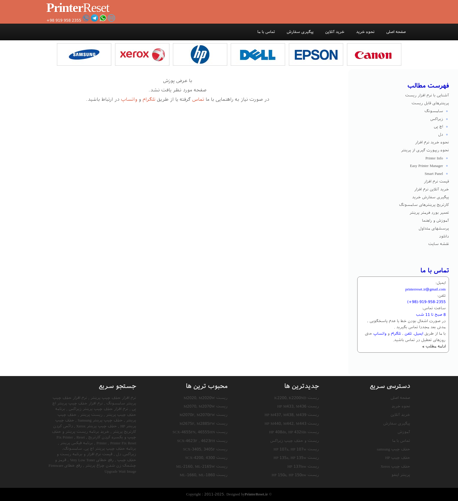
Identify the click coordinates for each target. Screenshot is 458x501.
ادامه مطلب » (434, 346)
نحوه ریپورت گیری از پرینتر (425, 150)
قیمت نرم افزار (436, 181)
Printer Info (434, 158)
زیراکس (436, 118)
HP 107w (298, 449)
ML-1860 (207, 474)
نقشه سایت (438, 243)
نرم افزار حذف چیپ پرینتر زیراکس (97, 408)
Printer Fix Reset (115, 443)
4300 (210, 457)
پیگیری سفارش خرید (430, 197)
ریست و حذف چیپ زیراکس (294, 440)
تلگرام (149, 99)
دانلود (444, 236)
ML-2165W (205, 466)
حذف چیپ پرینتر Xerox (96, 426)
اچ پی (438, 126)
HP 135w (298, 457)
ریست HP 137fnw (303, 466)
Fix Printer (65, 437)
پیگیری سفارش (300, 31)
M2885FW (206, 423)
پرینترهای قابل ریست (430, 103)
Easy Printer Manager (426, 165)
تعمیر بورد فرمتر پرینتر (429, 212)
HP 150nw (297, 474)
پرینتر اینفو (400, 474)
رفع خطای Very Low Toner (91, 459)
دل (440, 134)
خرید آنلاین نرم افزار (431, 189)
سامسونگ (433, 111)
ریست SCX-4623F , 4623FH (202, 440)
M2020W (207, 397)
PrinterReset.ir (256, 494)
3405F (209, 449)
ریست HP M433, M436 (298, 406)
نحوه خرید (365, 31)
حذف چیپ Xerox (395, 466)
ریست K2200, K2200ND (296, 397)
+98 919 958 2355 (63, 20)
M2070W (207, 406)
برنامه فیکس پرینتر (76, 443)
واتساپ (129, 99)
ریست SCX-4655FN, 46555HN (200, 431)
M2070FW (206, 414)
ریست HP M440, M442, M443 (292, 423)
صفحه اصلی (396, 31)
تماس (198, 99)
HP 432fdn (297, 431)
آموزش (404, 431)
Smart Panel (434, 173)
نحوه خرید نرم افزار (432, 142)
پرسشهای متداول (434, 228)
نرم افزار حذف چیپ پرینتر (112, 397)
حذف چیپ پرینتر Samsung (100, 420)
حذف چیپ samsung (393, 449)
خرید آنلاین (334, 31)
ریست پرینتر (91, 414)
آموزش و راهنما (435, 220)
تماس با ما (266, 31)
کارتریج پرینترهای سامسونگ (424, 204)
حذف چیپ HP (397, 457)
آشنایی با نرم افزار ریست (427, 95)
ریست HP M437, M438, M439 (292, 414)
